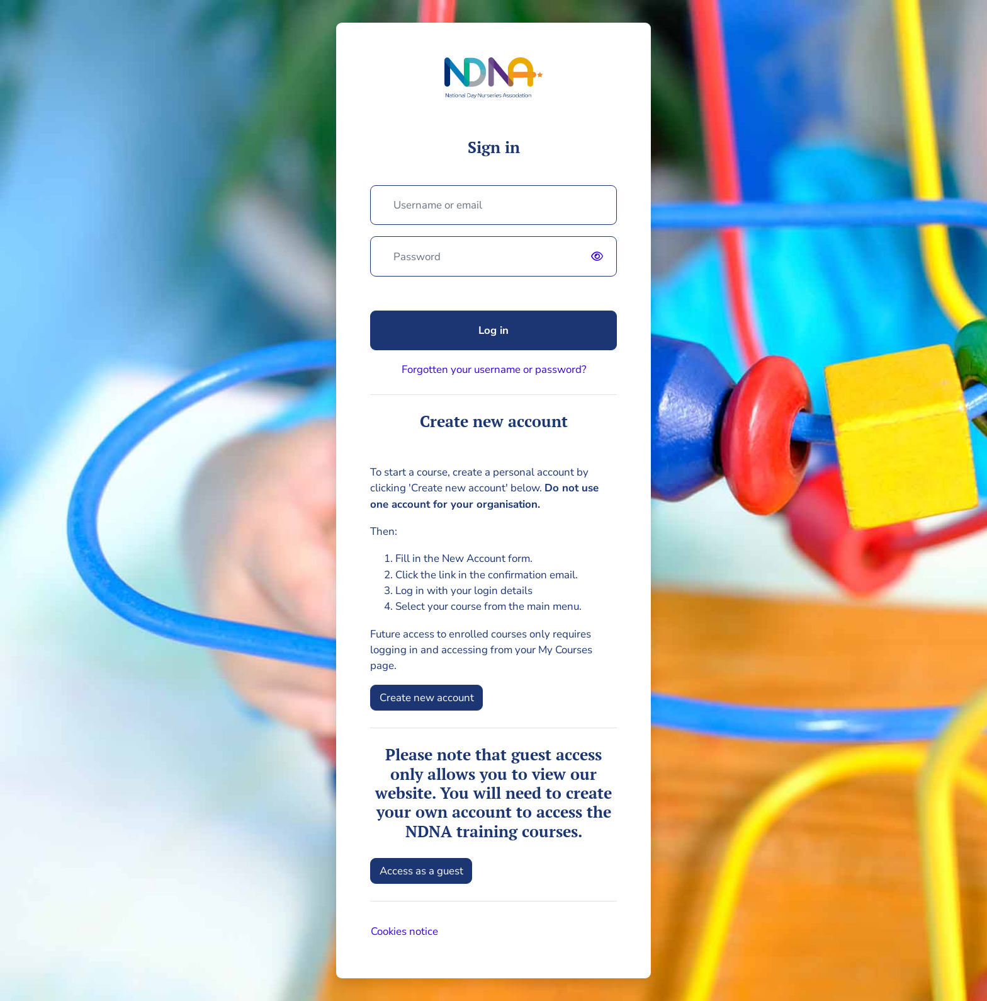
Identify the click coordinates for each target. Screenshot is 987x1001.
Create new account (427, 697)
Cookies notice (404, 931)
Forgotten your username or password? (494, 369)
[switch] (600, 256)
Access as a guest (421, 871)
